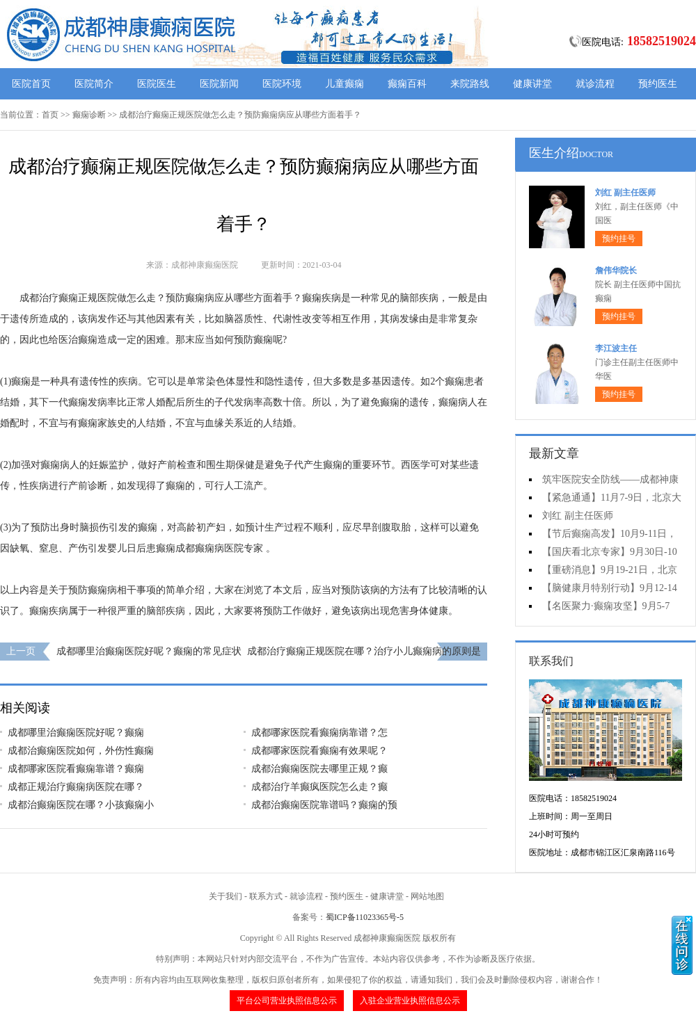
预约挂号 (618, 238)
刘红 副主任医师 (625, 192)
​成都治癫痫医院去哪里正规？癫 (319, 769)
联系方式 (266, 896)
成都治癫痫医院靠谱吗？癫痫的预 (324, 805)
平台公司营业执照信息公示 (287, 1000)
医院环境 (281, 84)
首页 (50, 115)
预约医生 (657, 84)
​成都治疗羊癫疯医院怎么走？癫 (319, 787)
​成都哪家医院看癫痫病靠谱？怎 (319, 732)
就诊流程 (595, 84)
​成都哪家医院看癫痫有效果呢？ (319, 750)
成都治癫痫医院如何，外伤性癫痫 (81, 750)
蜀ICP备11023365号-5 (365, 917)
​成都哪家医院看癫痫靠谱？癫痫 (76, 769)
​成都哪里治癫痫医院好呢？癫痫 (76, 732)
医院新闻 (219, 84)
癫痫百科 (407, 84)
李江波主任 (616, 348)
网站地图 (427, 896)
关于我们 (225, 896)
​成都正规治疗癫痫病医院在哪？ (76, 787)
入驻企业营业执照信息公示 (410, 1000)
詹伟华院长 (616, 270)
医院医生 (156, 84)
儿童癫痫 (344, 84)
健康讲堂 (532, 84)
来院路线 (469, 84)
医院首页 (31, 84)
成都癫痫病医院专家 (219, 548)
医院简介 (93, 84)
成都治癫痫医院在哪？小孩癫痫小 (81, 805)
